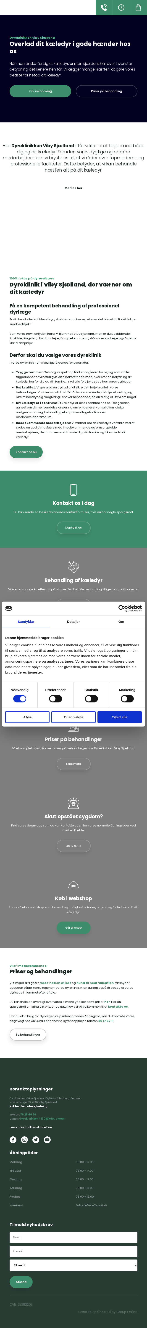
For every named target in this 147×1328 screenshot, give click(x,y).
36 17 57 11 (105, 1021)
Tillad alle (119, 717)
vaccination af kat (55, 983)
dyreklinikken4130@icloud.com (42, 1118)
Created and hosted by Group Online (107, 1312)
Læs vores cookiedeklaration (31, 1127)
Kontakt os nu (26, 452)
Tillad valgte (73, 717)
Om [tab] (121, 621)
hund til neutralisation (95, 983)
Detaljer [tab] (73, 621)
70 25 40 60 (28, 1114)
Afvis (27, 717)
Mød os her (73, 188)
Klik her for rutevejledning (28, 1106)
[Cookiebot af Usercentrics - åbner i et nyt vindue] (122, 608)
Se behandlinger (28, 1034)
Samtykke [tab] (26, 621)
